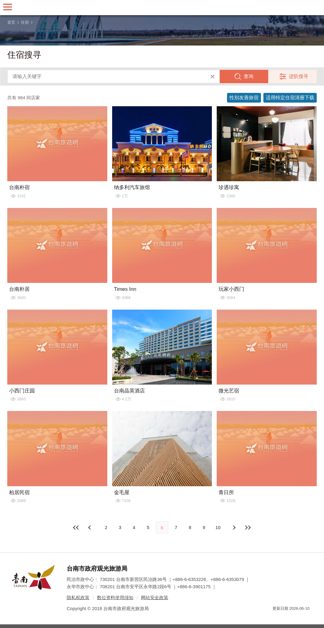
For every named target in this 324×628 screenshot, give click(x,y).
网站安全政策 (154, 597)
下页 (90, 527)
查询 (248, 76)
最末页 (248, 527)
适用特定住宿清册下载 (290, 97)
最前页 (76, 527)
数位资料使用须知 (115, 597)
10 (218, 527)
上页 (234, 527)
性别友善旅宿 (244, 97)
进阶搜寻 (298, 76)
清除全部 (212, 76)
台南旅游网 (162, 7)
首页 (11, 22)
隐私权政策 (78, 597)
